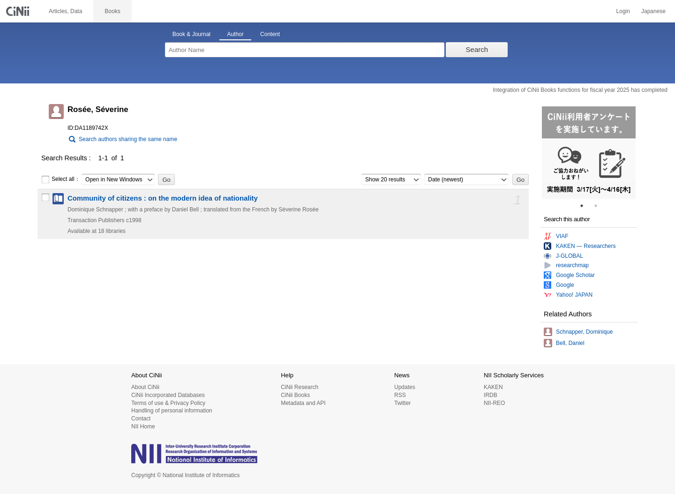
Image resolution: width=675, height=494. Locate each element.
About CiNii (145, 387)
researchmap (572, 265)
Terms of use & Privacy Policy (168, 403)
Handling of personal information (171, 410)
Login (623, 11)
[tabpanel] (588, 152)
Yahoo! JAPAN (574, 295)
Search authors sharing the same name (128, 139)
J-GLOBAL (569, 256)
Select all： (60, 179)
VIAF (562, 236)
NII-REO (494, 403)
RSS (400, 395)
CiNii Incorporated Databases (168, 395)
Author (235, 34)
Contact (140, 418)
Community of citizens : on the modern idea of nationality (163, 198)
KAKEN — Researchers (585, 246)
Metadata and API (303, 403)
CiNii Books (295, 395)
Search (477, 49)
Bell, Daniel (570, 343)
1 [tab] (585, 205)
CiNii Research (299, 387)
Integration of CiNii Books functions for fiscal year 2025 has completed (580, 90)
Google (565, 285)
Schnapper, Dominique (584, 332)
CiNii (19, 11)
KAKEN (493, 387)
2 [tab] (599, 205)
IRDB (490, 395)
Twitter (402, 403)
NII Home (143, 426)
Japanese (653, 11)
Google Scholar (575, 275)
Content (270, 34)
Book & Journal (191, 34)
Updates (404, 387)
